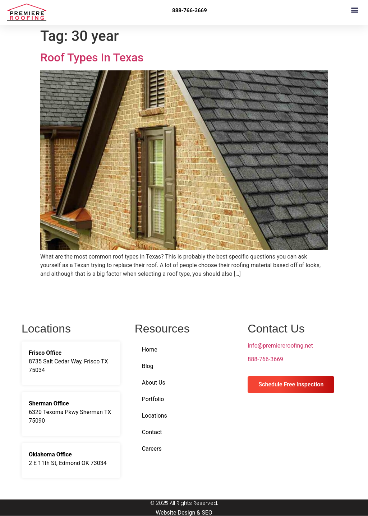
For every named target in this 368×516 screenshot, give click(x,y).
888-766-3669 (265, 359)
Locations (154, 415)
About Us (153, 382)
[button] (355, 9)
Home (149, 349)
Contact (152, 432)
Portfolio (153, 399)
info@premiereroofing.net (280, 345)
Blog (147, 366)
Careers (152, 448)
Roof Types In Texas (92, 57)
